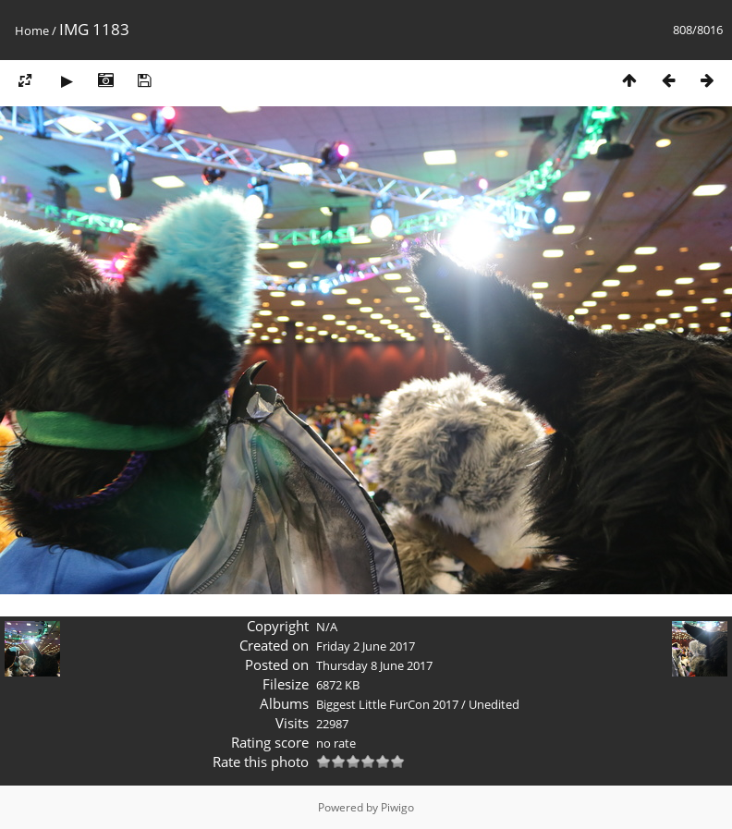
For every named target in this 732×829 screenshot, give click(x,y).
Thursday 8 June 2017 (374, 665)
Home (32, 30)
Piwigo (397, 807)
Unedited (494, 704)
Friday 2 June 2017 (365, 646)
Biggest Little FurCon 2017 (387, 704)
